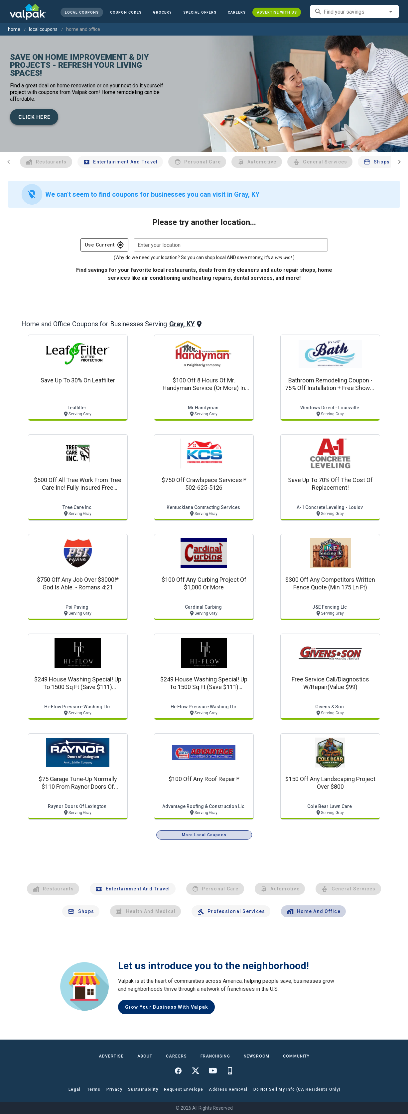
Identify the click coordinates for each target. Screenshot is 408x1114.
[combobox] (354, 11)
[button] (199, 12)
